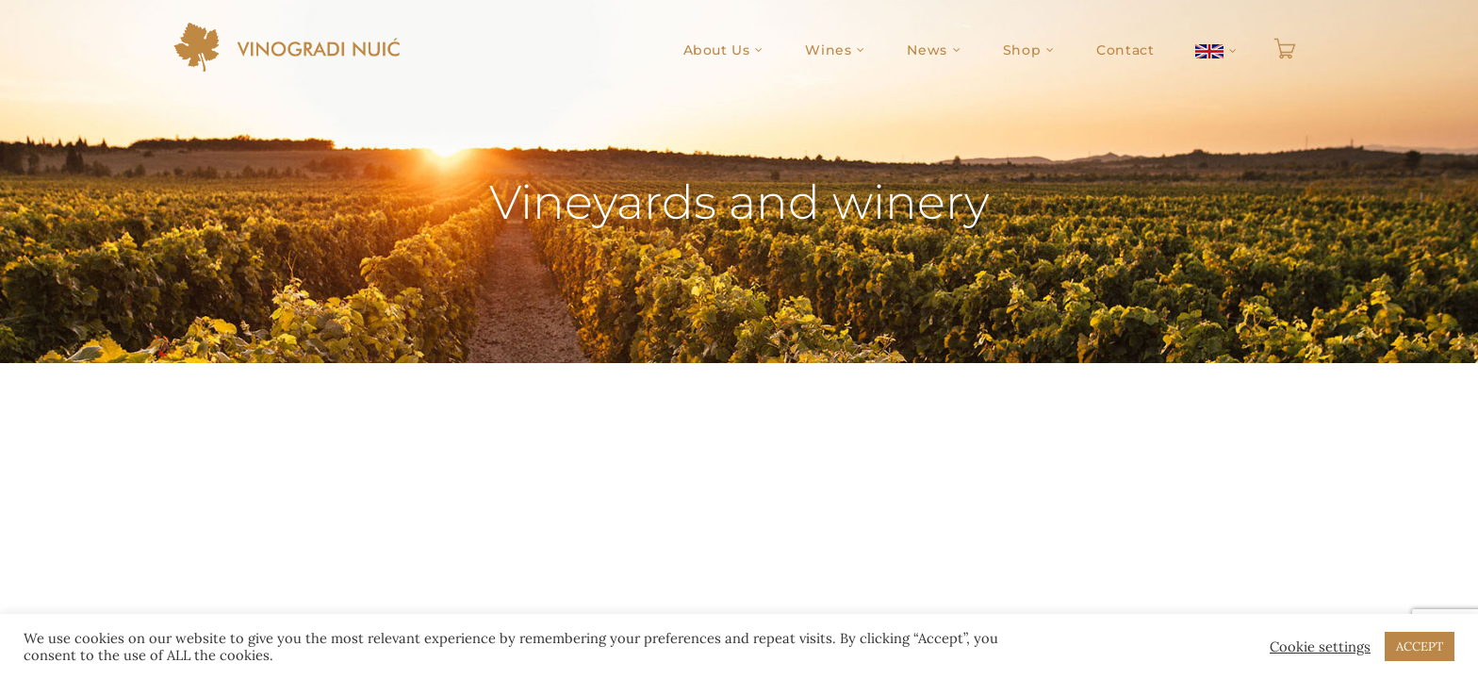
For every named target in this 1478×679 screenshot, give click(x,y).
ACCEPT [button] (1419, 646)
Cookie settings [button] (1320, 646)
